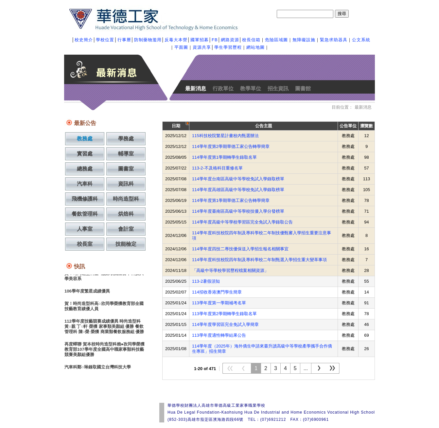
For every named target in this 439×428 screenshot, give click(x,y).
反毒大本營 (176, 39)
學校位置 (105, 39)
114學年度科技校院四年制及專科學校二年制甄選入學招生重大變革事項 (259, 259)
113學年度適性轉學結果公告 (219, 335)
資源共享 (202, 47)
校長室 (85, 244)
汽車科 (85, 184)
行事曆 (124, 39)
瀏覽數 (366, 125)
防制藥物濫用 (148, 39)
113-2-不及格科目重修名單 (217, 168)
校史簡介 (84, 39)
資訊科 (126, 184)
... (306, 368)
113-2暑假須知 (206, 281)
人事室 (85, 229)
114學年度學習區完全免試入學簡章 (225, 324)
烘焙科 (126, 214)
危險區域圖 (276, 39)
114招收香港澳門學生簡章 (217, 292)
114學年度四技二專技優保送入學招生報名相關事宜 (240, 248)
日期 (176, 125)
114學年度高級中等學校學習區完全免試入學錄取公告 (242, 222)
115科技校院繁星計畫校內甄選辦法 (225, 135)
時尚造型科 (126, 199)
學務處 (126, 138)
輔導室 (126, 153)
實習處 (85, 153)
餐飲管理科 (85, 214)
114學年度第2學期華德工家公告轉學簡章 (231, 146)
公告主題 (263, 125)
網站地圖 (255, 47)
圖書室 (126, 168)
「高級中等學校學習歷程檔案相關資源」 (230, 270)
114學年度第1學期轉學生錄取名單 (224, 157)
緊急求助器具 (333, 39)
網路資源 (230, 39)
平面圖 (181, 47)
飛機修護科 (85, 199)
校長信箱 (251, 39)
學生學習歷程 (228, 47)
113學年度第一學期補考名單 (219, 302)
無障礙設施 (303, 39)
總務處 (85, 168)
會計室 (126, 229)
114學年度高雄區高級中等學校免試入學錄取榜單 (238, 189)
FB (215, 39)
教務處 (85, 138)
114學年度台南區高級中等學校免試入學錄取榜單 (238, 178)
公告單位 (348, 125)
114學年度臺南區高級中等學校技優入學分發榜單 (238, 211)
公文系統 (361, 39)
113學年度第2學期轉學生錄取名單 (224, 313)
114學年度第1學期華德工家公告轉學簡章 (231, 200)
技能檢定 (125, 244)
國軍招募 (199, 39)
